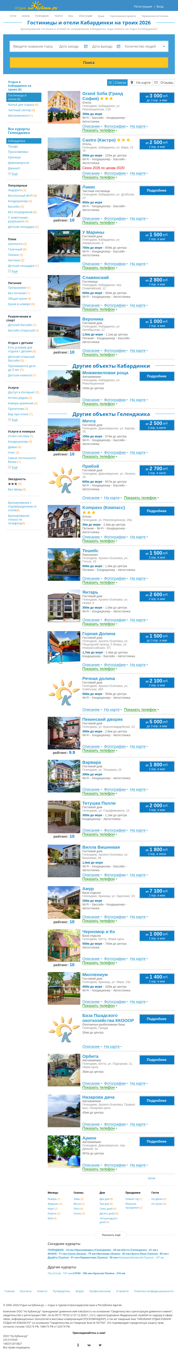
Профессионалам (100, 1291)
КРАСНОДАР (85, 15)
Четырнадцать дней (108, 1220)
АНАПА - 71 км (57, 1253)
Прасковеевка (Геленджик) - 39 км (97, 1250)
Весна (79, 1204)
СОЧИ (13, 15)
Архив (151, 1178)
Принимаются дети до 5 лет (22, 368)
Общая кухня (19, 299)
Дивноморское (18, 163)
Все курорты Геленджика (19, 131)
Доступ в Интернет (23, 392)
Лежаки (15, 255)
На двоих (159, 1199)
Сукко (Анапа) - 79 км (81, 1253)
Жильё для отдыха (23, 105)
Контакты (26, 1291)
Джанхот (14, 168)
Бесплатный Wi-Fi (22, 196)
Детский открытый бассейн (21, 358)
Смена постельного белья (22, 460)
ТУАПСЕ (58, 15)
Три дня (106, 1204)
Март (53, 1208)
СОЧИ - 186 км (82, 1273)
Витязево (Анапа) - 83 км (113, 1253)
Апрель (54, 1213)
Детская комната (22, 375)
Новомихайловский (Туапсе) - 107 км (141, 1257)
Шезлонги (17, 244)
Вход (160, 6)
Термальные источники (154, 15)
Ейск (70, 15)
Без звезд (17, 489)
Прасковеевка (18, 152)
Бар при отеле (20, 414)
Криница (14, 157)
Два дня (106, 1199)
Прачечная (18, 409)
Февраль (55, 1204)
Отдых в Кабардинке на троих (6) (19, 85)
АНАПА (26, 15)
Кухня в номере (21, 304)
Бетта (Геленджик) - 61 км (139, 1250)
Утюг (13, 452)
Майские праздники (133, 1205)
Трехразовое (19, 288)
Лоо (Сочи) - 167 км (59, 1273)
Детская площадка (23, 227)
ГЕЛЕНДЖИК (42, 15)
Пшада (13, 146)
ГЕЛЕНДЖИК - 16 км (60, 1250)
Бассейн (16, 206)
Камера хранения (22, 403)
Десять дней (109, 1213)
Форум (80, 1291)
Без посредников (22, 212)
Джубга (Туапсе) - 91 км (63, 1257)
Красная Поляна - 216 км (109, 1273)
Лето (78, 1208)
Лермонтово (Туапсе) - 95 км (98, 1257)
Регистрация (143, 6)
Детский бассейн (22, 325)
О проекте (122, 1291)
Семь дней (108, 1208)
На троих (159, 1204)
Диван (14, 447)
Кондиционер (20, 201)
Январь (54, 1199)
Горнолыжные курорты (123, 15)
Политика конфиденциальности (154, 1291)
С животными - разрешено (18, 219)
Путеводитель (61, 1291)
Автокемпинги (20, 116)
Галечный (17, 249)
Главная (9, 1291)
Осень (79, 1213)
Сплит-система (20, 436)
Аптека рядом (20, 398)
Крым (101, 15)
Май (52, 1218)
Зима (78, 1199)
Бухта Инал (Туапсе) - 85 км (149, 1253)
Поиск (89, 62)
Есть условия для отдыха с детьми (22, 349)
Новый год (133, 1199)
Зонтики (16, 260)
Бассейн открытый (23, 330)
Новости (42, 1291)
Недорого (17, 190)
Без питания (19, 293)
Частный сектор (21, 110)
